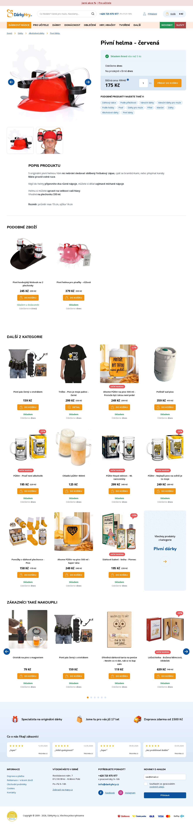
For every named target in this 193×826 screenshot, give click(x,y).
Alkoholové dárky (36, 33)
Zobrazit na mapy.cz (63, 789)
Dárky (20, 33)
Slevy (180, 25)
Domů (9, 33)
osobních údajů (157, 786)
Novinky (167, 25)
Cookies (11, 788)
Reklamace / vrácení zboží (20, 780)
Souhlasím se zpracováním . (162, 785)
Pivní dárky (55, 33)
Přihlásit (165, 795)
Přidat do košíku (167, 83)
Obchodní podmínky (17, 784)
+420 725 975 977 (108, 13)
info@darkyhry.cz (108, 784)
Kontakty (11, 792)
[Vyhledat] (93, 14)
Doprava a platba (15, 776)
